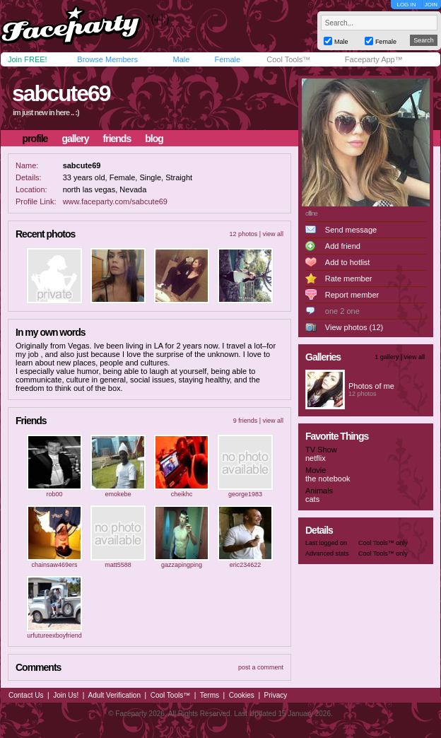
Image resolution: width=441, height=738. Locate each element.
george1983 (245, 494)
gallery (74, 138)
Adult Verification (114, 695)
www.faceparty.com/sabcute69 (115, 201)
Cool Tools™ (288, 59)
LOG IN (406, 4)
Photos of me (371, 386)
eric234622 (245, 564)
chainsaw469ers (54, 564)
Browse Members (107, 59)
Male (180, 59)
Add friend (342, 246)
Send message (351, 230)
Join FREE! (27, 59)
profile (35, 138)
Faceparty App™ (374, 59)
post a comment (260, 667)
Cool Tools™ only (383, 542)
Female (227, 59)
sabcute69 (61, 93)
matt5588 (118, 564)
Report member (352, 295)
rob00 (54, 494)
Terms (209, 695)
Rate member (348, 278)
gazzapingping (181, 564)
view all (272, 234)
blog (154, 138)
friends (117, 138)
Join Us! (65, 695)
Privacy (276, 695)
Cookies (241, 695)
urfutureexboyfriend (54, 635)
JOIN (431, 4)
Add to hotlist (347, 262)
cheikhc (182, 494)
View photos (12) (354, 327)
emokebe (118, 494)
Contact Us (25, 695)
